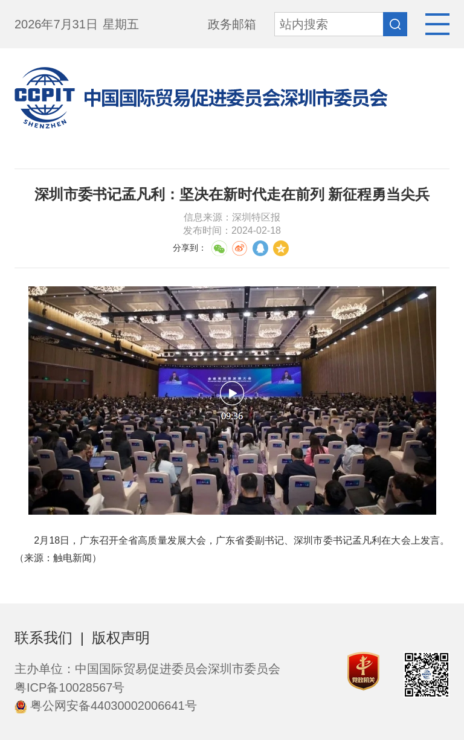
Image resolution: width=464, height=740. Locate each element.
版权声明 (121, 637)
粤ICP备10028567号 (69, 687)
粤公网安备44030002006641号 (105, 705)
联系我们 (43, 637)
